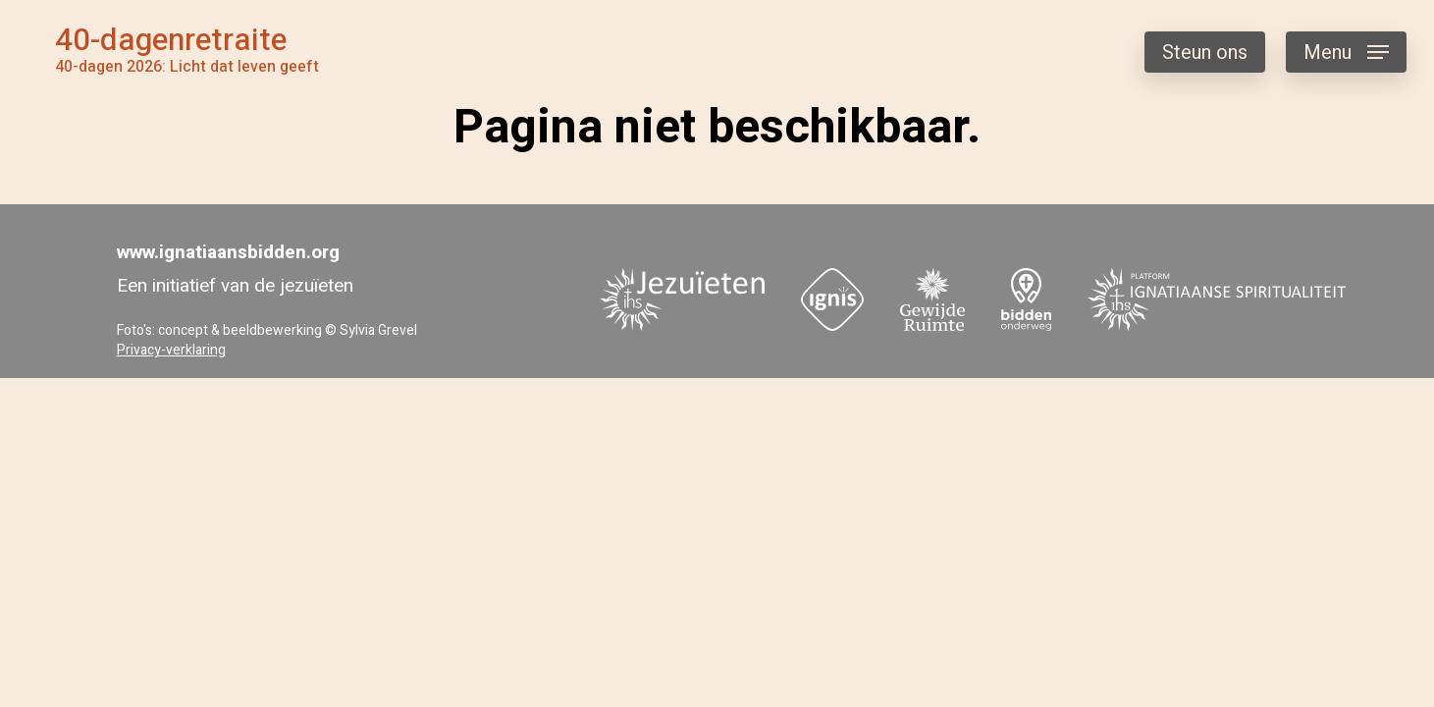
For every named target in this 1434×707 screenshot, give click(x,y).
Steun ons (1205, 52)
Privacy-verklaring (171, 350)
